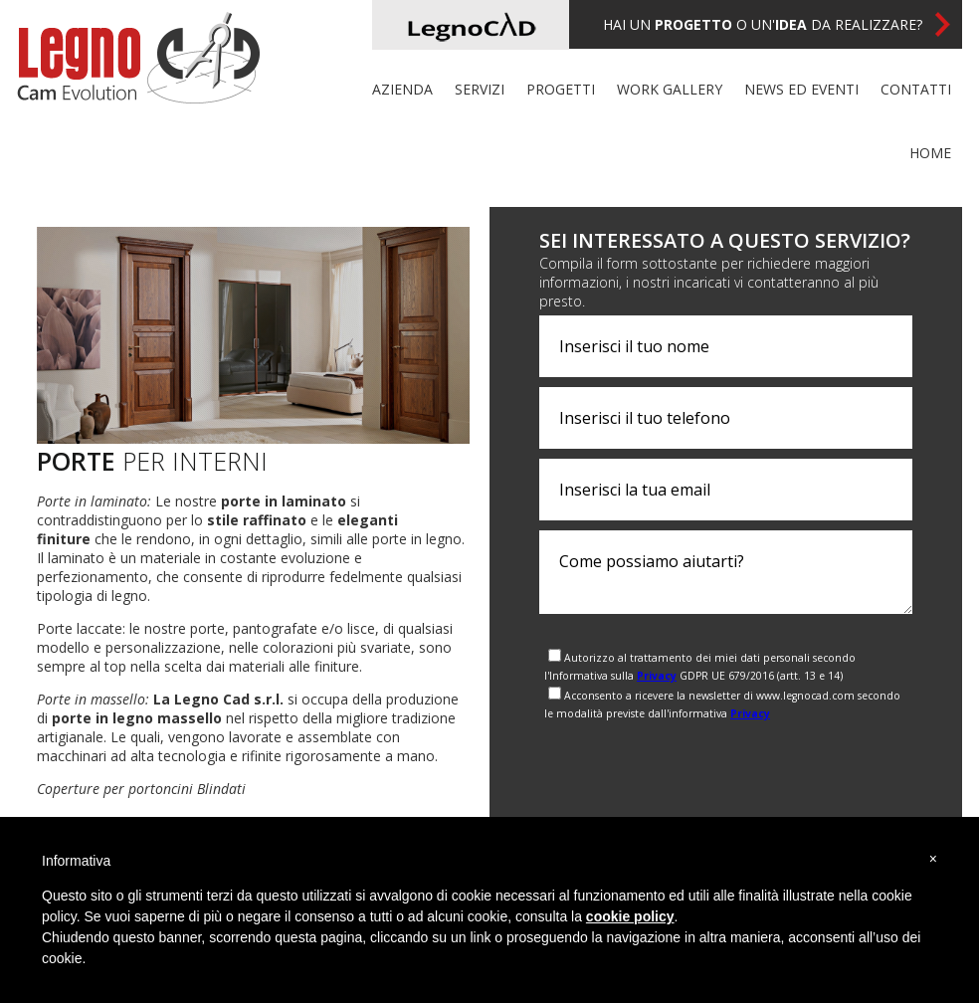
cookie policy (630, 916)
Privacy (657, 676)
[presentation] (690, 765)
